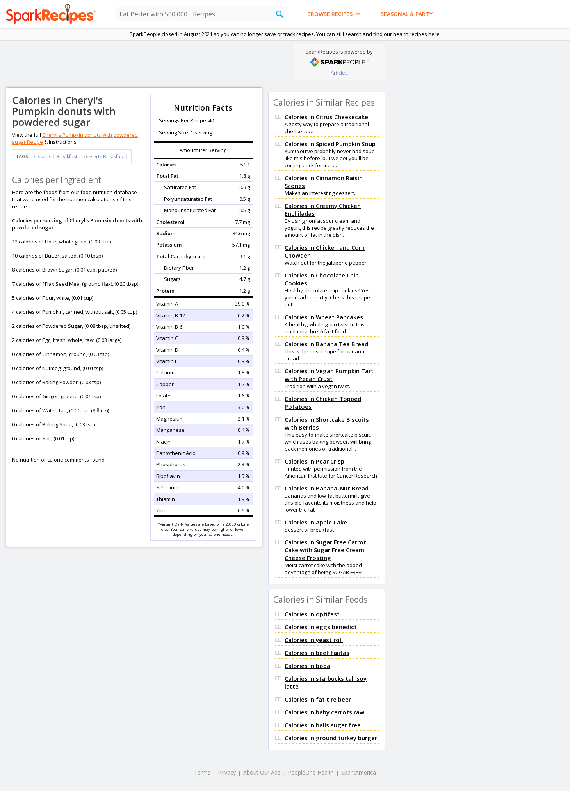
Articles (339, 72)
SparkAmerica (358, 772)
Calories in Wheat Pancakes (324, 317)
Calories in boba (307, 665)
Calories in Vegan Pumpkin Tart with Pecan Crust (329, 375)
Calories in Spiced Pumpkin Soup (330, 144)
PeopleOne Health (311, 772)
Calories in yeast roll (314, 640)
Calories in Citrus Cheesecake (326, 117)
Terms (202, 772)
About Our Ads (261, 772)
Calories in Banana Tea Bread (326, 344)
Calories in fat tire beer (318, 699)
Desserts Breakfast (103, 156)
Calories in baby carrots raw (324, 712)
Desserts (41, 156)
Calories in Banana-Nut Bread (327, 488)
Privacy (227, 772)
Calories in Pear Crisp (314, 461)
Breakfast (66, 156)
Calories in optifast (312, 614)
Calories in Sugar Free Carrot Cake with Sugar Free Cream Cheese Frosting (325, 550)
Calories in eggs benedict (321, 627)
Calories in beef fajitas (317, 653)
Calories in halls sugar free (323, 725)
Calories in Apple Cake (316, 522)
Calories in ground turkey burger (331, 738)
